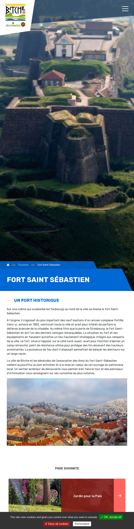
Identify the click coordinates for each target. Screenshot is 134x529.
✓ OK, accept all (111, 517)
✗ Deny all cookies (56, 523)
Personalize (82, 523)
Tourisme (23, 264)
